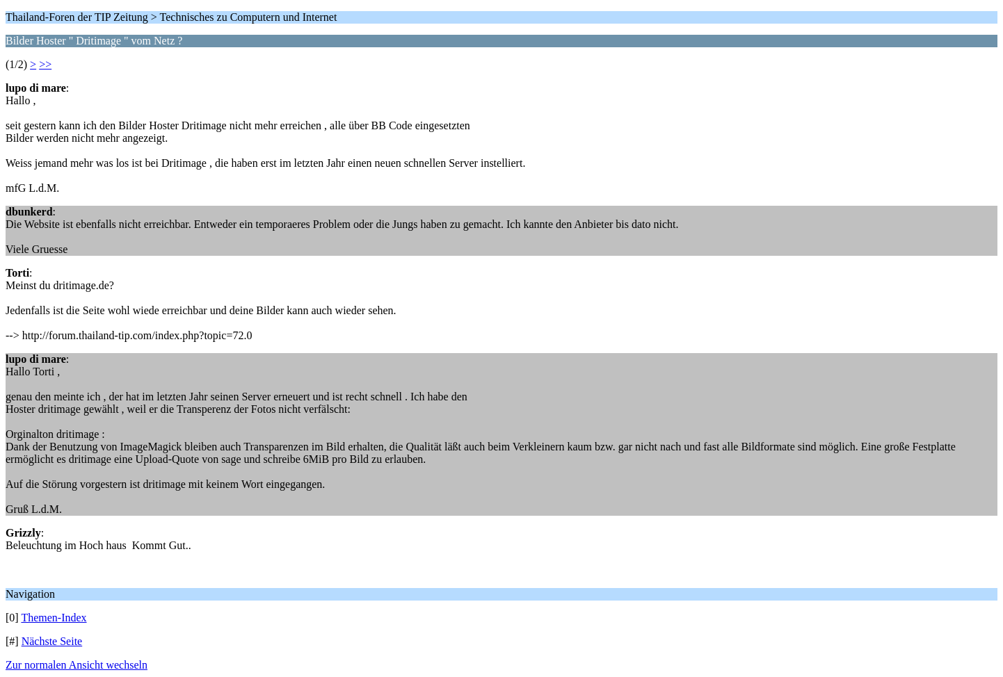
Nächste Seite (52, 641)
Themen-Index (53, 617)
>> (45, 64)
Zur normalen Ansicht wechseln (76, 665)
